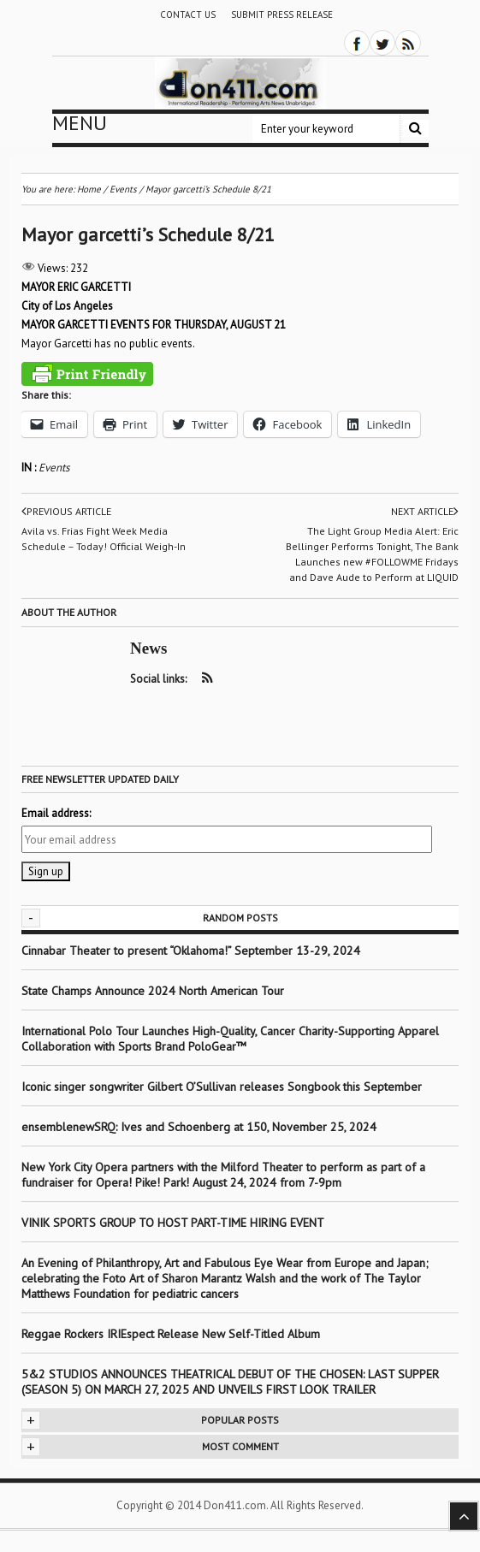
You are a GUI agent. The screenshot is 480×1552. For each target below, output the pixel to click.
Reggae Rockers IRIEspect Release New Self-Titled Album (172, 1334)
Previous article (66, 511)
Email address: (56, 813)
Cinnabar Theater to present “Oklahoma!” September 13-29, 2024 (190, 950)
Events (54, 467)
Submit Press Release (282, 15)
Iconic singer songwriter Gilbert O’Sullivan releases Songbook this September (221, 1086)
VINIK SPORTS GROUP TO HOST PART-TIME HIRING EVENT (172, 1222)
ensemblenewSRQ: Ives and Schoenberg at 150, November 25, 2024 (198, 1126)
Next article (425, 511)
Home (89, 189)
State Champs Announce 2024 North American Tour (152, 990)
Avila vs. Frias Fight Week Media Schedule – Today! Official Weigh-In (103, 538)
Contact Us (188, 15)
